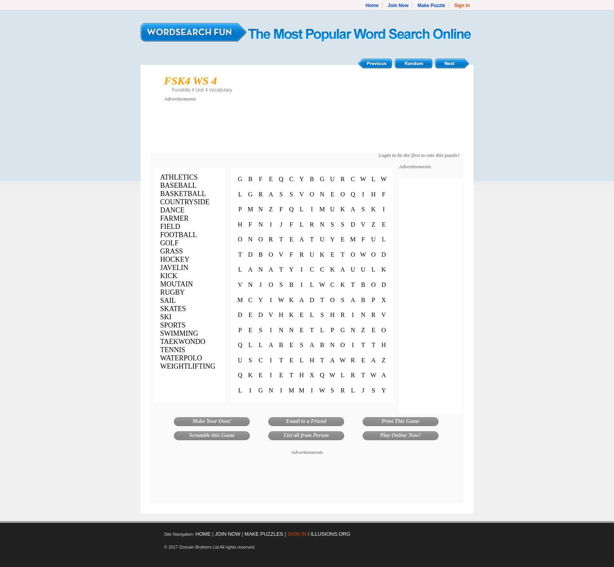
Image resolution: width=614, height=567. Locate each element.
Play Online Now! (400, 435)
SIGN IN (296, 534)
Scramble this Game (212, 435)
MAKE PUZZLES (263, 534)
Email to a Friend (306, 421)
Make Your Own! (211, 421)
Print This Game (400, 421)
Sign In (462, 5)
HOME (203, 534)
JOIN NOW (227, 534)
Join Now (398, 5)
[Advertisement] (307, 130)
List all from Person (306, 435)
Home (372, 5)
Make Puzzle (431, 5)
